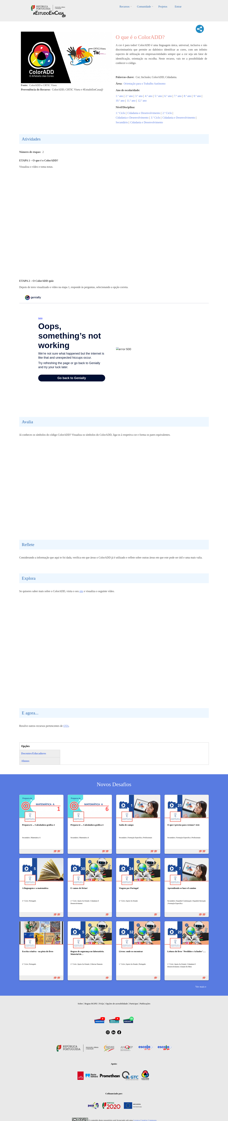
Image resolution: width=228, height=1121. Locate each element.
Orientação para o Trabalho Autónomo (144, 83)
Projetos (162, 6)
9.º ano (197, 96)
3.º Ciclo (155, 117)
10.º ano (120, 100)
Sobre (80, 1003)
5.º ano (158, 96)
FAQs (101, 1003)
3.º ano (139, 96)
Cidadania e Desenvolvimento (143, 113)
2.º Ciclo (167, 113)
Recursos (125, 6)
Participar (133, 1003)
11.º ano (131, 100)
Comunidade (144, 6)
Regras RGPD (91, 1003)
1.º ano (119, 96)
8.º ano (187, 96)
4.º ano (148, 96)
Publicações (145, 1003)
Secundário (122, 122)
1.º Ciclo (120, 113)
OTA (66, 725)
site (81, 591)
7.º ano (178, 96)
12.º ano (142, 100)
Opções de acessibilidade (117, 1003)
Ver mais (200, 986)
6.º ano (168, 96)
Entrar (178, 6)
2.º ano (129, 96)
